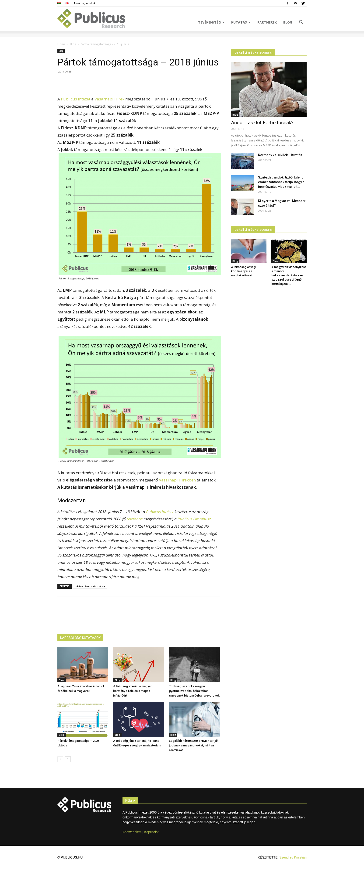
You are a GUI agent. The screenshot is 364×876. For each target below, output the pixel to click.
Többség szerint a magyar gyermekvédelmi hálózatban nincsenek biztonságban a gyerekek (194, 690)
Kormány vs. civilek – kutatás (280, 155)
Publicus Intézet (75, 99)
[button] (301, 23)
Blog (287, 22)
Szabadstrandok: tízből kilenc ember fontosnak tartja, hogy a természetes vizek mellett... (281, 182)
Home (61, 44)
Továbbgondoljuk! (85, 3)
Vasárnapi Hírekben (177, 480)
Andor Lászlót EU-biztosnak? (262, 122)
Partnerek (267, 22)
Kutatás (241, 22)
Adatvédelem (132, 832)
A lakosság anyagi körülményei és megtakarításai (243, 271)
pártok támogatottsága (90, 586)
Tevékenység (211, 22)
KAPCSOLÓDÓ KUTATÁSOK (80, 638)
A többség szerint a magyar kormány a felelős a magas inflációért (132, 690)
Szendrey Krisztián (293, 857)
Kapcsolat (151, 832)
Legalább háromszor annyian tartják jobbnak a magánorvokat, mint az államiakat (193, 745)
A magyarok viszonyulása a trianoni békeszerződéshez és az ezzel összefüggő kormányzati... (288, 275)
